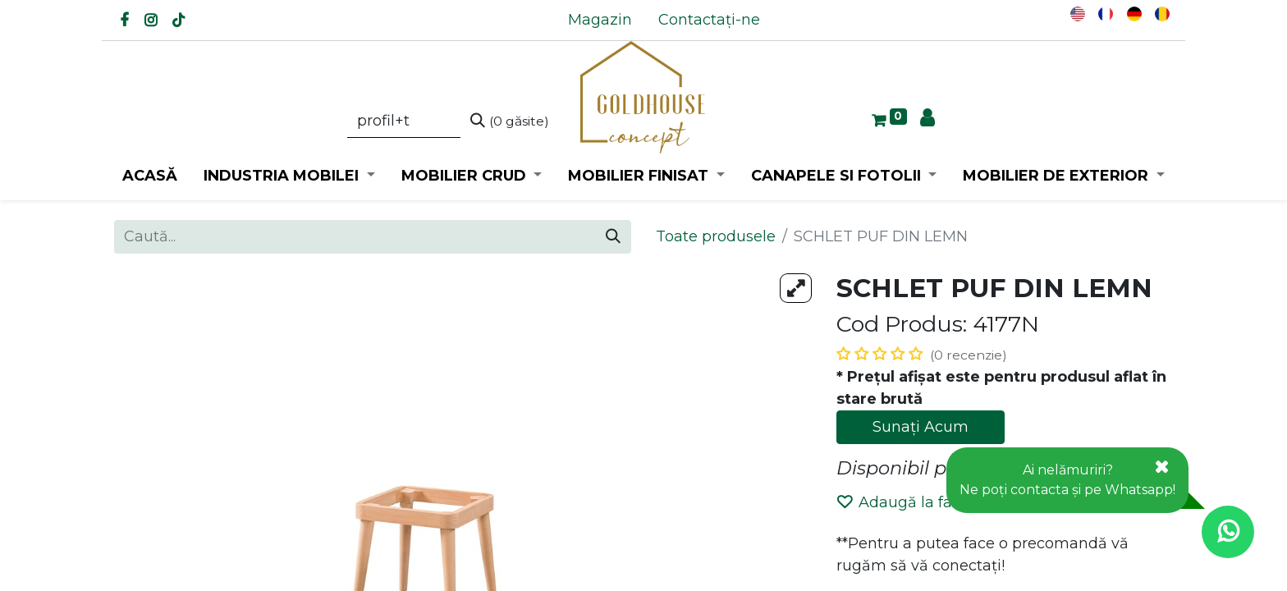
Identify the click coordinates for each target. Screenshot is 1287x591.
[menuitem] (600, 20)
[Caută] (509, 121)
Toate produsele (716, 236)
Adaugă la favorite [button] (915, 502)
